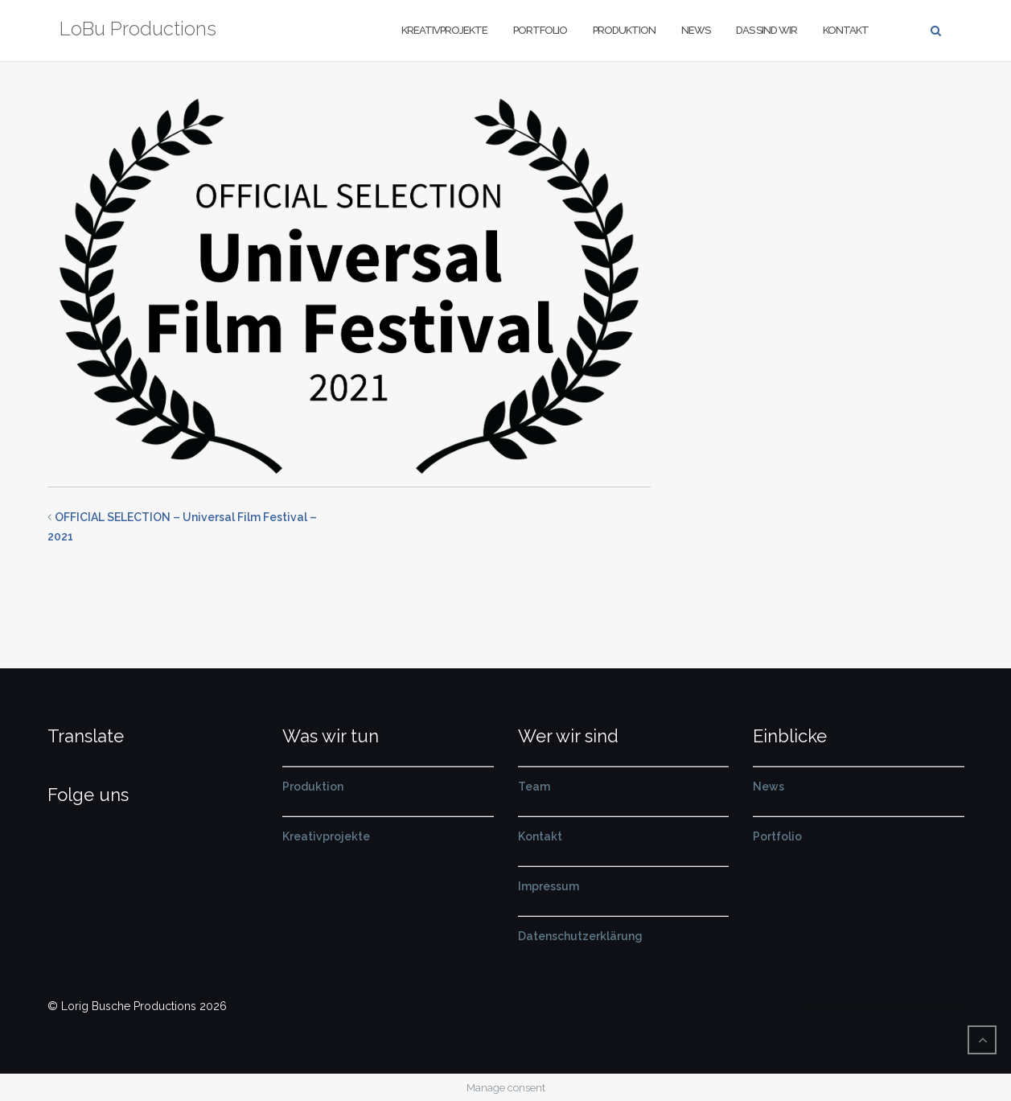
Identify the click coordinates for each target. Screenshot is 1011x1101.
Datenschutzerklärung (580, 936)
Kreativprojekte (444, 30)
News (695, 30)
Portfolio (540, 30)
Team (534, 786)
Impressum (548, 886)
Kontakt (846, 30)
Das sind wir (766, 30)
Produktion (624, 30)
